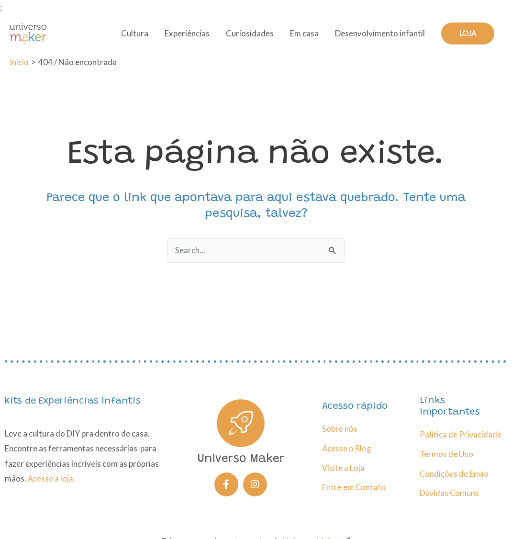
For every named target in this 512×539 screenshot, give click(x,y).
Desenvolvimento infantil (380, 36)
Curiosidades (250, 36)
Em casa (304, 36)
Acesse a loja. (52, 478)
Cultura (134, 36)
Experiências (187, 36)
